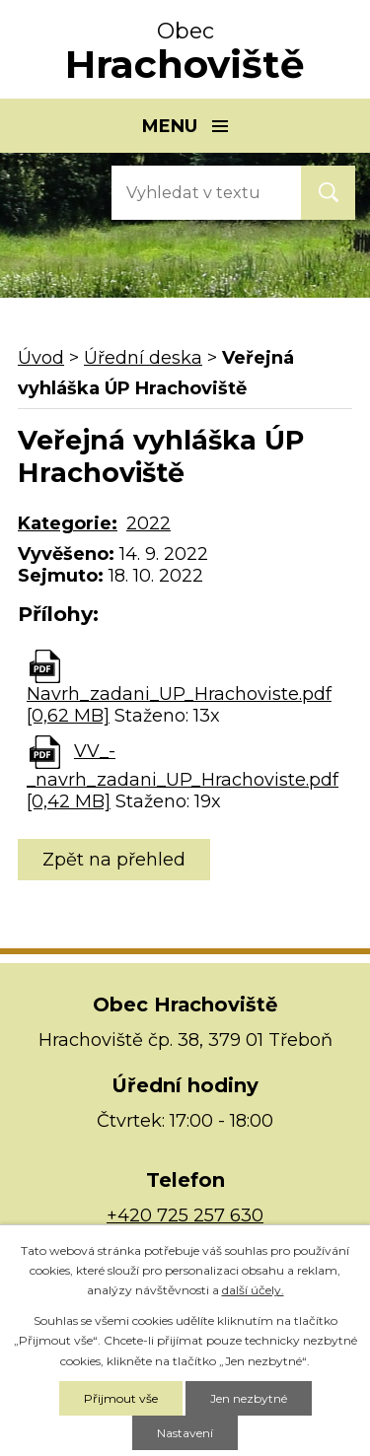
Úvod (41, 358)
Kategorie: (67, 523)
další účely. (253, 1290)
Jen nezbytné (248, 1398)
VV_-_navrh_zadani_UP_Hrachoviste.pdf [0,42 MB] (182, 776)
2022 (148, 523)
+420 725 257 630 (185, 1215)
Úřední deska (143, 358)
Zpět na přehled (113, 859)
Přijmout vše (121, 1398)
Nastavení (185, 1432)
